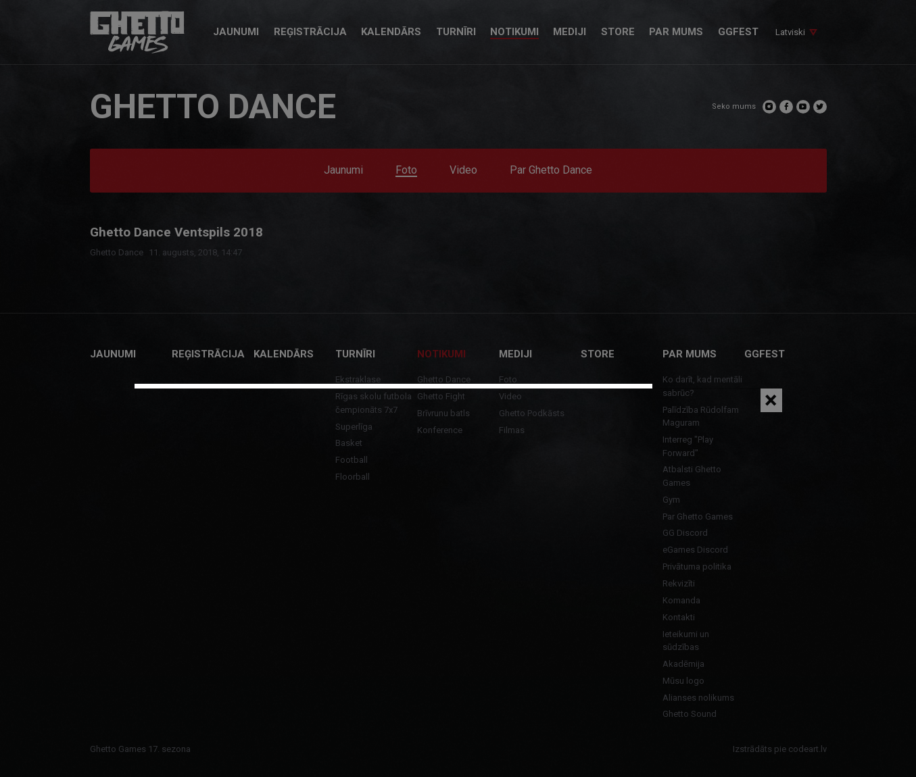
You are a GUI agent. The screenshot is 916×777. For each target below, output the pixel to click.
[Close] (771, 400)
